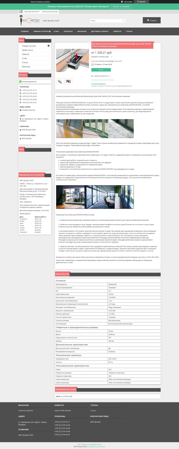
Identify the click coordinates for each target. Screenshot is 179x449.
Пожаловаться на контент (96, 447)
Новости (117, 31)
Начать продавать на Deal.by (40, 2)
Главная (25, 31)
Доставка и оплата (99, 31)
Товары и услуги (41, 31)
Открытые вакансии (25, 410)
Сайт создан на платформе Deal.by (89, 444)
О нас (56, 31)
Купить (101, 70)
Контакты (68, 31)
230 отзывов (128, 2)
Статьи (129, 31)
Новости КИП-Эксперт (63, 410)
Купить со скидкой (121, 6)
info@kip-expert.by (28, 110)
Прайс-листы (27, 50)
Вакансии (82, 31)
